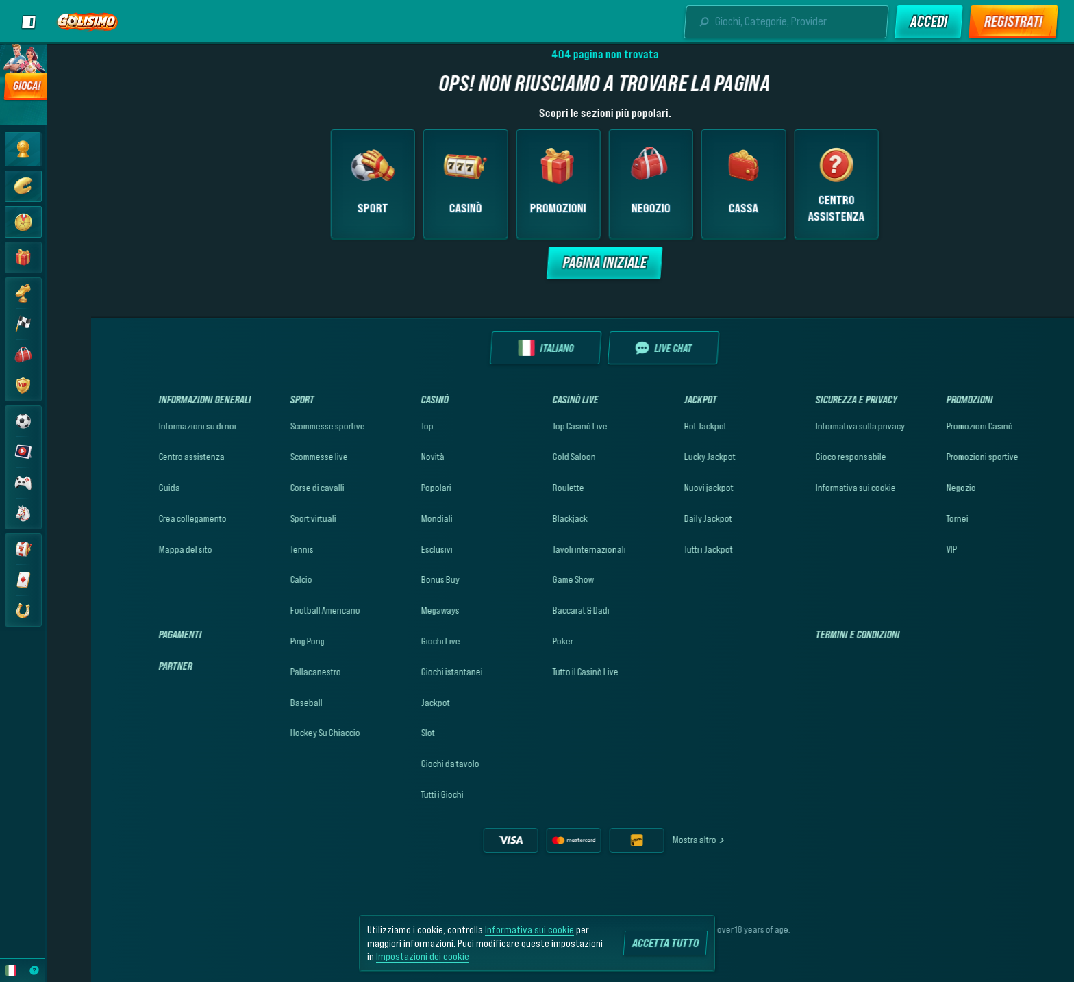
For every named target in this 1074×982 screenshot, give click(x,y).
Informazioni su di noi (153, 425)
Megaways (396, 610)
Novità (388, 456)
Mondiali (392, 518)
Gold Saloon (529, 456)
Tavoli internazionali (545, 549)
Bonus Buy (396, 579)
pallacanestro (271, 671)
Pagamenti (136, 634)
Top (383, 425)
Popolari (392, 487)
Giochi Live (396, 640)
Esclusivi (392, 549)
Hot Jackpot (661, 425)
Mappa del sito (141, 549)
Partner (131, 665)
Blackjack (525, 518)
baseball (262, 702)
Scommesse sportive (283, 425)
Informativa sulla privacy (815, 425)
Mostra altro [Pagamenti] (655, 839)
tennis (257, 549)
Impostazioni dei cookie (422, 956)
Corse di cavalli (273, 487)
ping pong (263, 640)
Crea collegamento (148, 518)
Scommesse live (274, 456)
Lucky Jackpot (665, 456)
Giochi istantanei (407, 671)
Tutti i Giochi (398, 794)
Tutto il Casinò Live (541, 671)
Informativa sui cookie (811, 487)
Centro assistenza (147, 456)
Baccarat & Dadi (536, 610)
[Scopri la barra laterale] (28, 22)
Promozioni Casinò (935, 425)
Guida (125, 487)
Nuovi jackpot (664, 487)
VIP (907, 549)
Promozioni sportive (938, 456)
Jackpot (391, 702)
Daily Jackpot (664, 518)
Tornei (913, 518)
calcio (257, 579)
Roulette (524, 487)
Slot (383, 732)
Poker (518, 640)
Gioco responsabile (806, 456)
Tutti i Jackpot (664, 549)
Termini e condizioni (813, 634)
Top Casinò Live (535, 425)
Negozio (917, 487)
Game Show (528, 579)
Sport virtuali (269, 518)
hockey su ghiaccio (281, 732)
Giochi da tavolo (406, 763)
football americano (281, 610)
